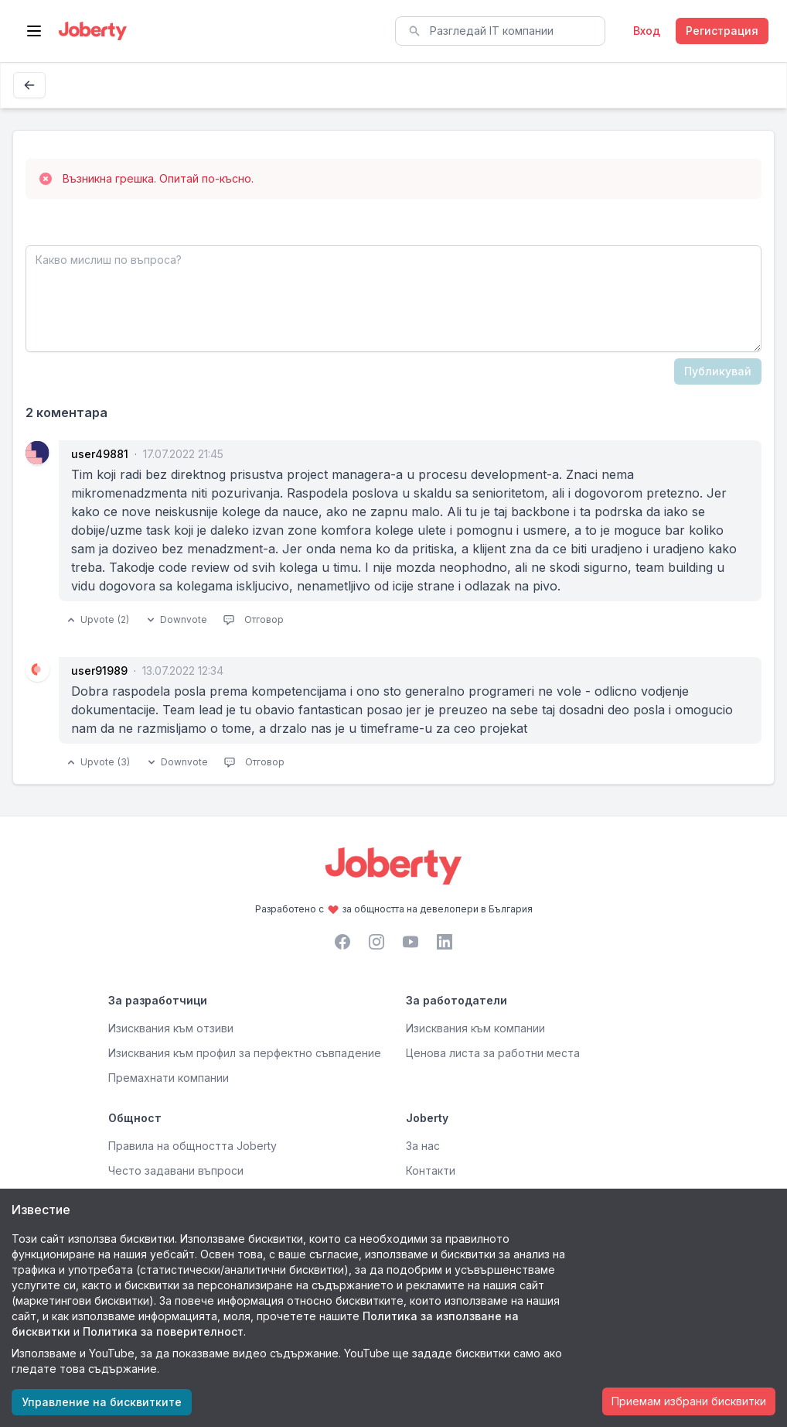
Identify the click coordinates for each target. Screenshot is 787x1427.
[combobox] (500, 31)
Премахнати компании (168, 1077)
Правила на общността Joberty (192, 1145)
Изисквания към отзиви (170, 1028)
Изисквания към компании (475, 1028)
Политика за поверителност (163, 1331)
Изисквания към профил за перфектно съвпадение (244, 1052)
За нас (423, 1145)
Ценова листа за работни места (493, 1052)
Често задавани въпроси (176, 1170)
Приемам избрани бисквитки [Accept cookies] (689, 1401)
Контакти (430, 1170)
